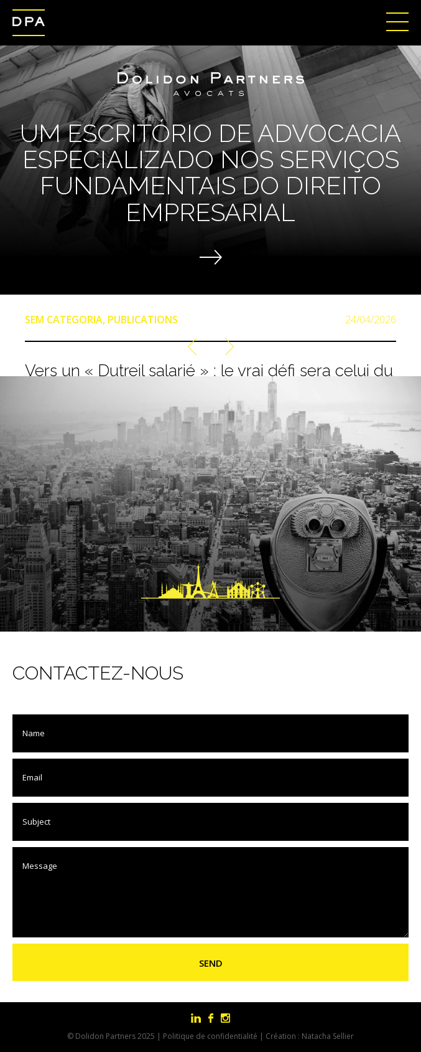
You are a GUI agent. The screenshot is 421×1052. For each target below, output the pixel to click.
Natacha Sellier (328, 1036)
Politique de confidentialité (210, 1036)
